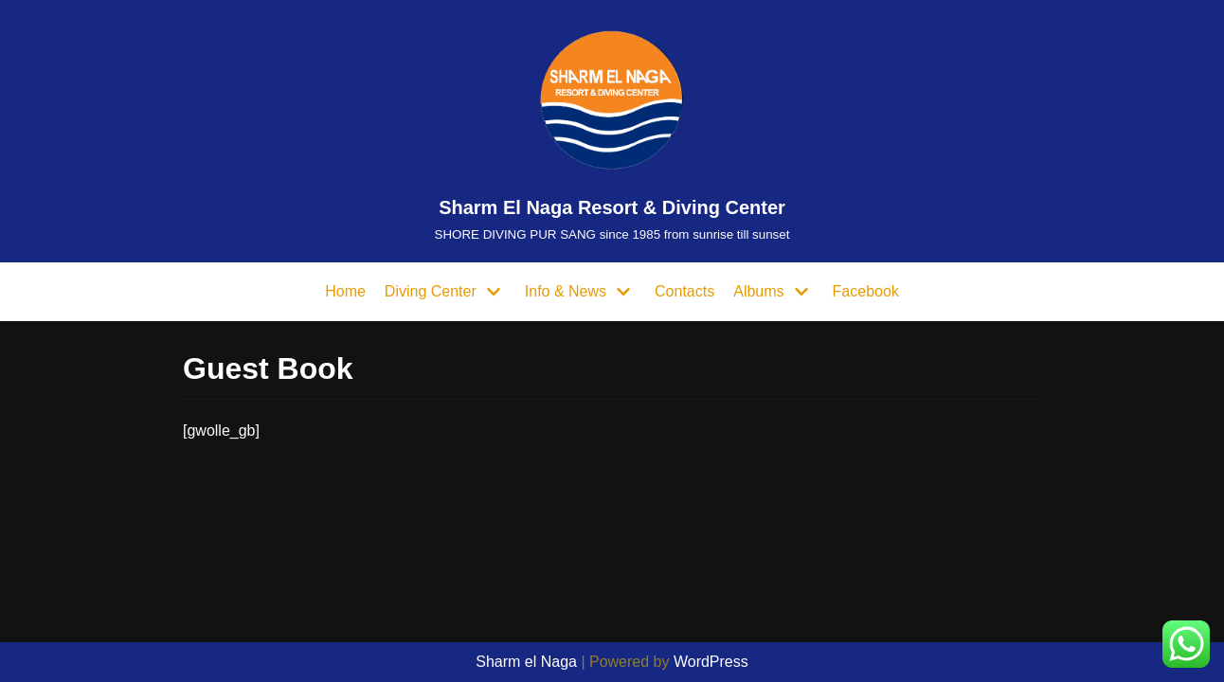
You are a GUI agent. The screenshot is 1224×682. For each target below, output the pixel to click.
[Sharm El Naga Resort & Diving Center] (612, 131)
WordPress (711, 662)
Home (345, 291)
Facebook (866, 291)
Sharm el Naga (526, 662)
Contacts (684, 291)
